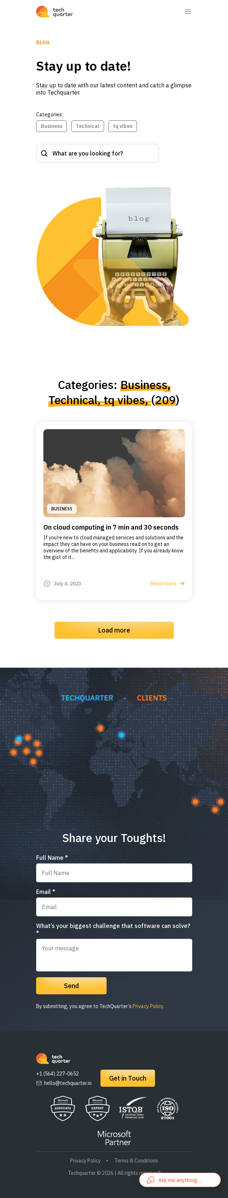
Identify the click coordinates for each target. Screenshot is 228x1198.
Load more (114, 630)
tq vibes (122, 126)
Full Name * (52, 857)
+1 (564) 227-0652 (57, 1073)
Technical (87, 126)
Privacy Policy (148, 1006)
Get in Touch (127, 1078)
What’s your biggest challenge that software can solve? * (113, 929)
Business (51, 126)
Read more (168, 583)
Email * (45, 891)
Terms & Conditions (136, 1160)
